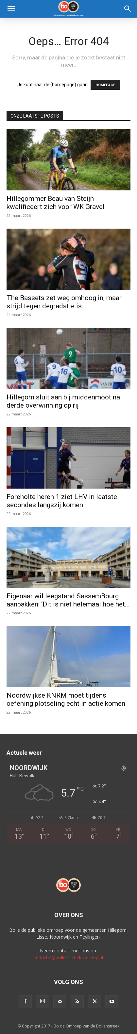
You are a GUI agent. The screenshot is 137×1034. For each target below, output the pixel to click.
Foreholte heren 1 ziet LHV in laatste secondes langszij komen (62, 501)
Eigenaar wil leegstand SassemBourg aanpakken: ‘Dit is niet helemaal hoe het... (68, 600)
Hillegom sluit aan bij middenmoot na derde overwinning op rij (63, 401)
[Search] (128, 9)
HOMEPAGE (105, 85)
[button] (11, 9)
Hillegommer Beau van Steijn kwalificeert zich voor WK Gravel (56, 203)
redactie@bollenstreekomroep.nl (68, 957)
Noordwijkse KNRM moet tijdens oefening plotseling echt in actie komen (66, 699)
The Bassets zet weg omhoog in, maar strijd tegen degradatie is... (64, 302)
